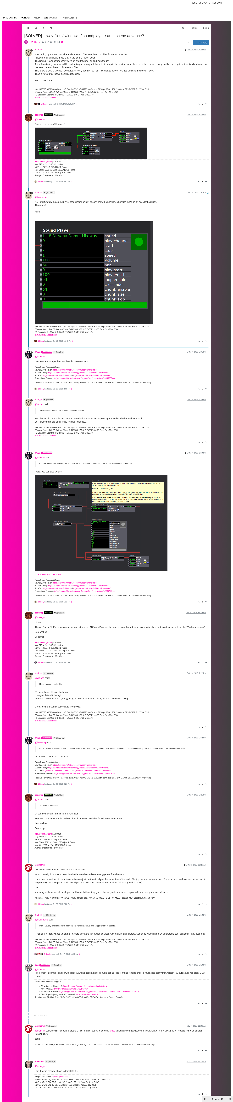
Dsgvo (203, 2)
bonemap (39, 115)
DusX (37, 965)
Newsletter (71, 17)
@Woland (48, 400)
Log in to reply (201, 42)
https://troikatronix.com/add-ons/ (57, 375)
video (112, 1030)
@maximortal (41, 919)
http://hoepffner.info (59, 1077)
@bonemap (49, 193)
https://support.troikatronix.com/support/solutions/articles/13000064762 (78, 372)
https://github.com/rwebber (87, 994)
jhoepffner (39, 1061)
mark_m (38, 50)
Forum (25, 17)
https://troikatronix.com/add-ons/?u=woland (91, 375)
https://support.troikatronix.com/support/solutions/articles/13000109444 (84, 378)
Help (36, 17)
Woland (38, 352)
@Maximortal (49, 915)
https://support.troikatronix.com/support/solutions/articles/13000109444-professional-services (99, 991)
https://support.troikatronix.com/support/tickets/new (74, 370)
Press (193, 2)
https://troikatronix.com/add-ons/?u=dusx (69, 989)
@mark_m (59, 115)
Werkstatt (51, 17)
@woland (39, 404)
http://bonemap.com (43, 161)
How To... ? (34, 42)
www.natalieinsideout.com (46, 97)
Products (10, 17)
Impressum (215, 2)
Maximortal (40, 865)
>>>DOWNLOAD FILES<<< (49, 574)
